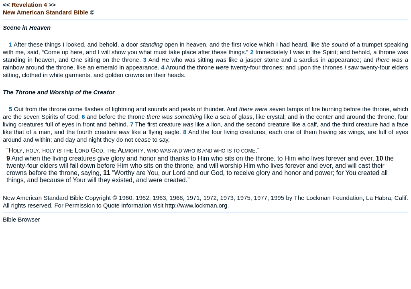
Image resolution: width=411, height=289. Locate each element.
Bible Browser (21, 219)
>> (52, 4)
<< (6, 4)
